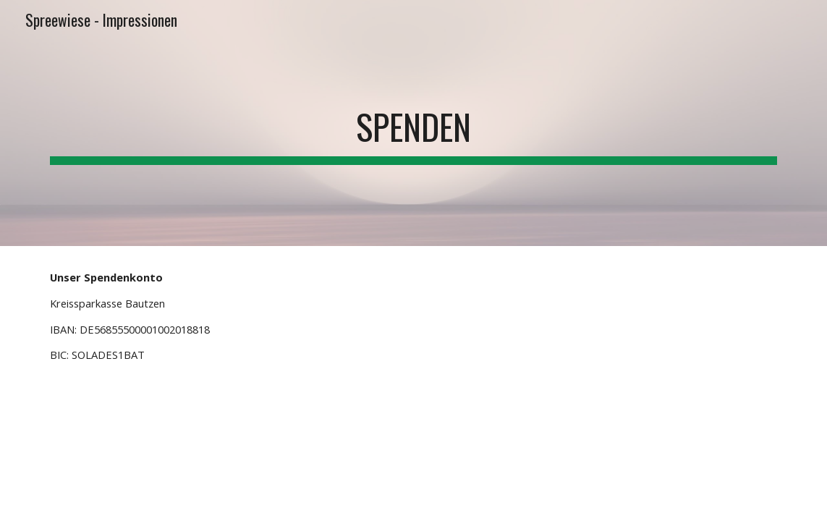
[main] (413, 123)
